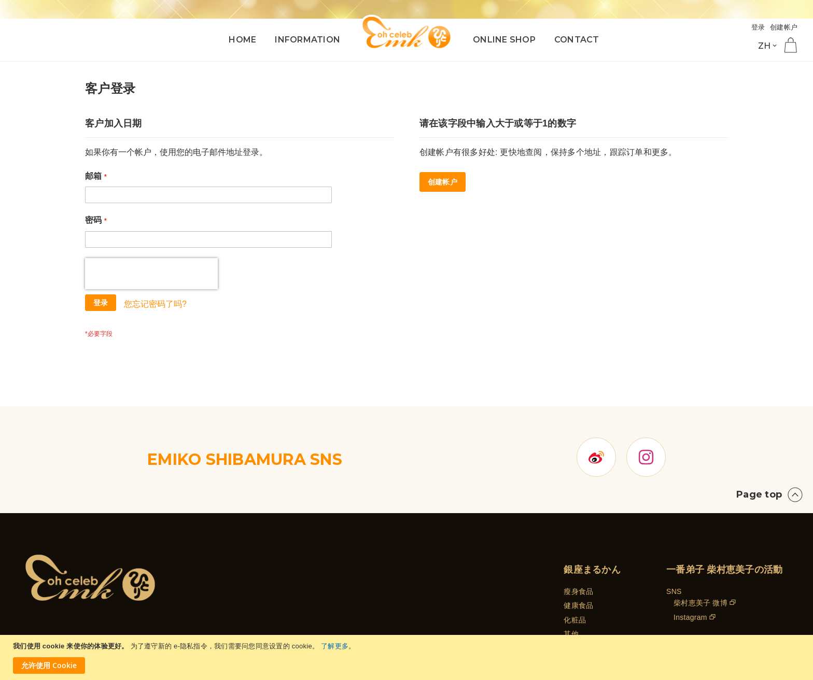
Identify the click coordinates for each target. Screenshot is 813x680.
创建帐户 (783, 27)
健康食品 (578, 559)
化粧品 (575, 573)
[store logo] (406, 32)
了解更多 (334, 646)
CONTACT (576, 40)
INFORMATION (307, 40)
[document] (408, 657)
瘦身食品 (578, 545)
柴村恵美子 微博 (700, 556)
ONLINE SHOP (504, 40)
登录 (758, 27)
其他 (571, 587)
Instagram (690, 570)
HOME (242, 40)
